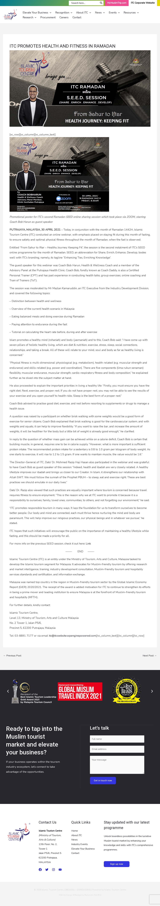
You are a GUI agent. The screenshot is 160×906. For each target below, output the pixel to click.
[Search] (101, 3)
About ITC (76, 835)
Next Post (150, 655)
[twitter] (46, 869)
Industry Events (79, 844)
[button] (8, 691)
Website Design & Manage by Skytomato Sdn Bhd (80, 895)
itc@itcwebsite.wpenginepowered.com (72, 636)
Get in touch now (103, 780)
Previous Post (12, 655)
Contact (75, 853)
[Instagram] (53, 869)
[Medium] (40, 869)
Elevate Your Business (83, 848)
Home (74, 830)
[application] (48, 11)
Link (88, 544)
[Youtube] (60, 869)
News (74, 840)
